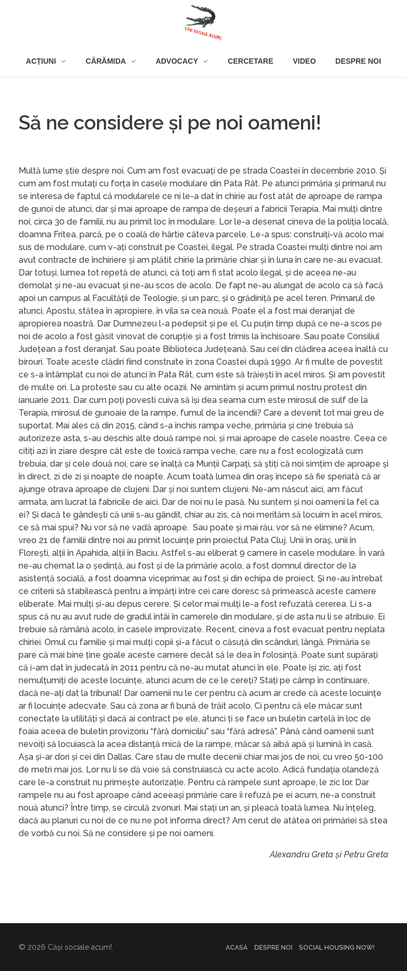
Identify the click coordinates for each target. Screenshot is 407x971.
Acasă (236, 947)
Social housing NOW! (337, 947)
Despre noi (273, 947)
